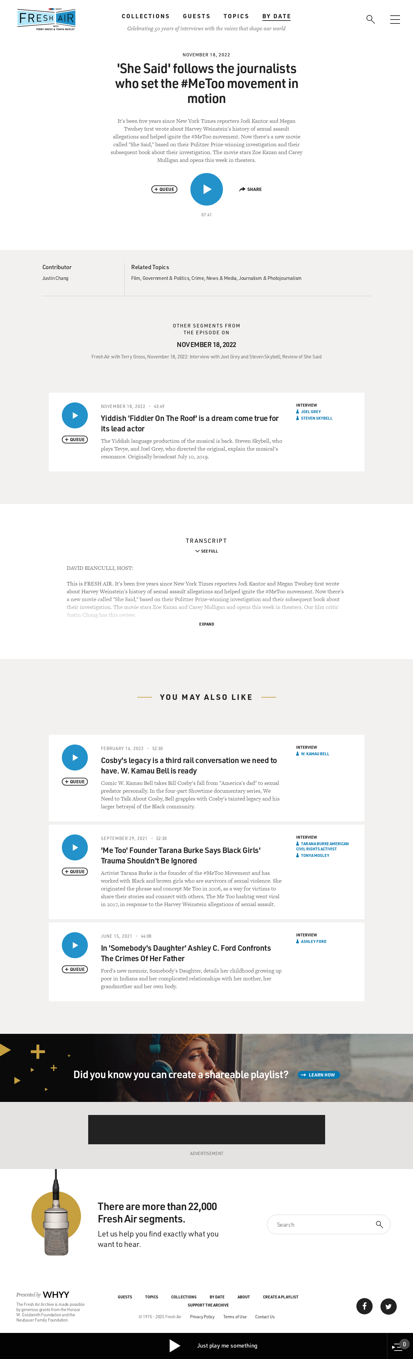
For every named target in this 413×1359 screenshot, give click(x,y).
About (244, 1296)
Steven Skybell (317, 418)
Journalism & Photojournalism (270, 278)
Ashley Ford (313, 941)
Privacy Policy (202, 1316)
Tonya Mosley (315, 855)
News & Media (221, 278)
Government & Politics (166, 278)
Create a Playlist (280, 1296)
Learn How (322, 1075)
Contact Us (264, 1316)
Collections (146, 16)
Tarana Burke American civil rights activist (322, 846)
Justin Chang (55, 278)
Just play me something (213, 1345)
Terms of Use (235, 1316)
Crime (197, 278)
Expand (206, 624)
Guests (197, 16)
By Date (276, 16)
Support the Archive (208, 1305)
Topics (236, 16)
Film (135, 278)
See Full (209, 551)
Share (250, 189)
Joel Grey (311, 411)
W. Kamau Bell (315, 753)
